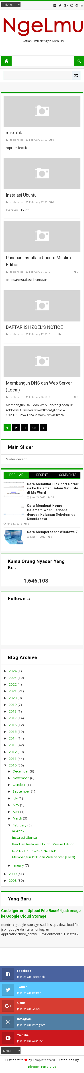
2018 (13, 711)
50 (34, 428)
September (21, 791)
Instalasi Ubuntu (21, 195)
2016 (13, 725)
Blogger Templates (42, 1066)
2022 (13, 684)
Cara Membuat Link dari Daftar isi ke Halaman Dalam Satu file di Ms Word (53, 488)
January (18, 865)
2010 (13, 765)
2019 (13, 704)
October (19, 784)
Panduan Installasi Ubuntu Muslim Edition (43, 844)
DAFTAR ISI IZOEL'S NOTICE (34, 327)
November (21, 778)
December (21, 771)
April (16, 811)
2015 (13, 731)
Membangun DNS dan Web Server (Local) (43, 857)
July (15, 798)
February (20, 825)
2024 (13, 671)
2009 (13, 873)
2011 (13, 758)
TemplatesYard (44, 1060)
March (17, 818)
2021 (13, 691)
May (16, 805)
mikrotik (14, 132)
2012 (13, 752)
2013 (13, 745)
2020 (13, 698)
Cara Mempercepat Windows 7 (52, 532)
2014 (13, 738)
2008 (13, 880)
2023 (13, 677)
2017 (13, 718)
